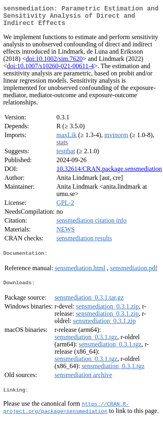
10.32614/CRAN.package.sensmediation (109, 173)
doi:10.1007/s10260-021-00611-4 (50, 70)
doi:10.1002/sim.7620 (54, 63)
